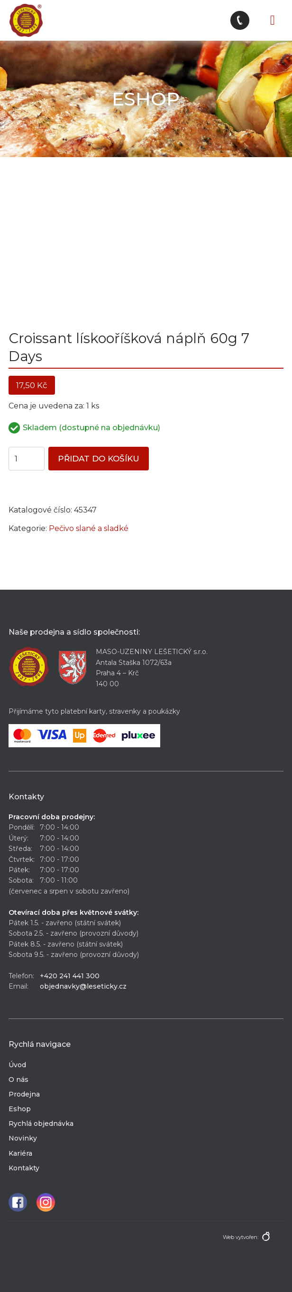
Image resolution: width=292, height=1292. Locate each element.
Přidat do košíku (98, 458)
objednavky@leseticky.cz (83, 986)
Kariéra (20, 1153)
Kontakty (24, 1168)
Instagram (45, 1202)
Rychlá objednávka (41, 1123)
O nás (18, 1079)
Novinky (23, 1138)
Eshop (20, 1109)
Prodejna (24, 1094)
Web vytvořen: (240, 1237)
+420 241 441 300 (70, 976)
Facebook (18, 1202)
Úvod (17, 1065)
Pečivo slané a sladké (88, 528)
